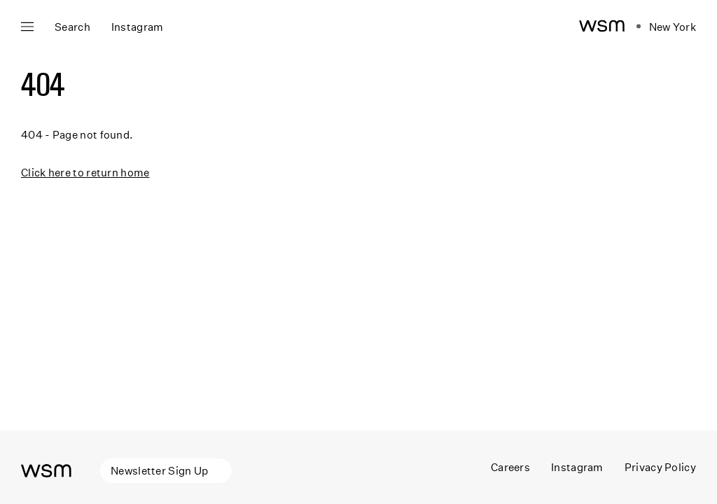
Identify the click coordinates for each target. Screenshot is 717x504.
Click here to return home (85, 172)
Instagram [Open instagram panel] (137, 27)
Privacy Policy (660, 467)
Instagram (577, 467)
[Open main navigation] (27, 26)
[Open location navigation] (666, 26)
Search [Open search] (72, 27)
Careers (510, 467)
